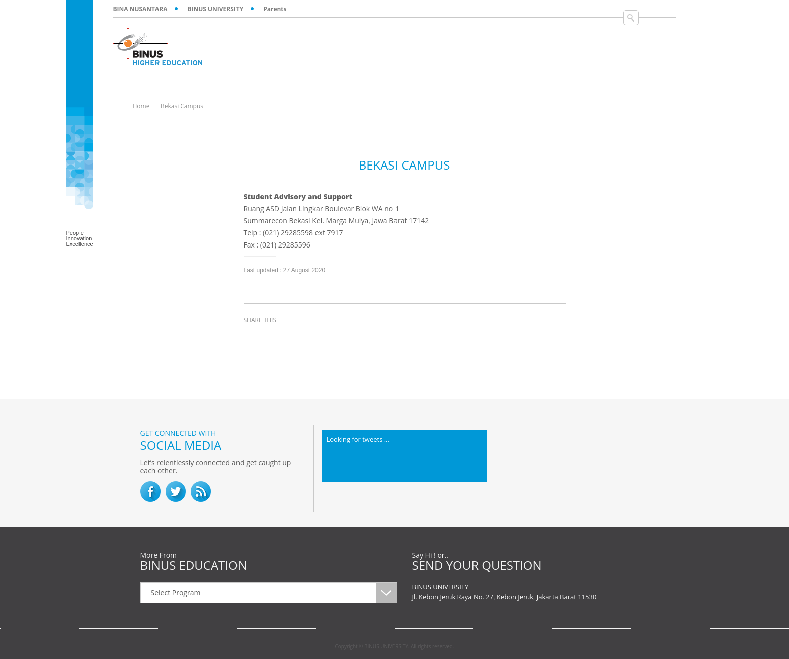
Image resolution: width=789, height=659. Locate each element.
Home (141, 106)
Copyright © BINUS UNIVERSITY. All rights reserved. (394, 646)
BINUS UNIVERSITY (215, 9)
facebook (254, 338)
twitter (279, 338)
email (329, 338)
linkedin (304, 338)
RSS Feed (201, 491)
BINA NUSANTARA (140, 9)
